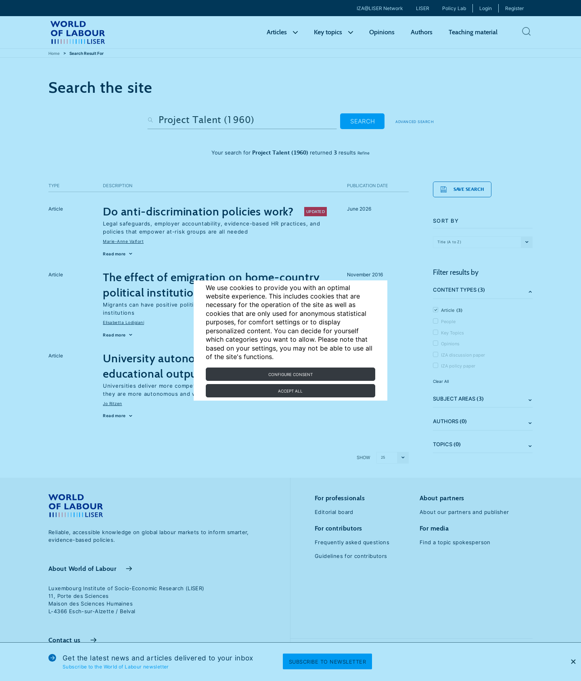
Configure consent (290, 374)
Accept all (290, 391)
